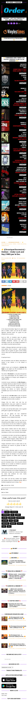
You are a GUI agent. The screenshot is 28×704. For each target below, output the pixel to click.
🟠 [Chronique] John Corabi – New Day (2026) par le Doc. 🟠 (17, 617)
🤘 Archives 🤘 (14, 558)
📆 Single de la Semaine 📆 (14, 571)
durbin (18, 514)
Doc (12, 514)
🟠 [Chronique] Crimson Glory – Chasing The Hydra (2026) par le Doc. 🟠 (17, 645)
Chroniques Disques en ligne (14, 614)
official (20, 523)
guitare (5, 517)
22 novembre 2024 (7, 258)
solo (9, 526)
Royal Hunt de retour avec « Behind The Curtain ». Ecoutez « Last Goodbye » (17, 605)
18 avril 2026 (12, 648)
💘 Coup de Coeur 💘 (14, 601)
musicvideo (5, 523)
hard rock (12, 517)
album (7, 512)
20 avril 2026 (12, 594)
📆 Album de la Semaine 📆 (14, 586)
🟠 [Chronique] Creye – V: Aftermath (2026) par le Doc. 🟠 (17, 635)
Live (11, 520)
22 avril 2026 (12, 580)
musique (13, 523)
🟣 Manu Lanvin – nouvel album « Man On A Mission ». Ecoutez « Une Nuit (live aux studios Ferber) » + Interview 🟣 (17, 576)
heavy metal (20, 517)
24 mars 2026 (12, 565)
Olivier (14, 258)
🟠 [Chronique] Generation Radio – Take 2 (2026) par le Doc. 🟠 (17, 626)
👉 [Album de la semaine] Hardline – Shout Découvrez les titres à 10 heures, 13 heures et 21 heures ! (17, 591)
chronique (14, 512)
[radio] (8, 504)
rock (4, 526)
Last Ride (5, 520)
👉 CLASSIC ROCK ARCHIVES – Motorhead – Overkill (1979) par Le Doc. (17, 562)
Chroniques (6, 514)
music (15, 520)
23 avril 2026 (12, 608)
